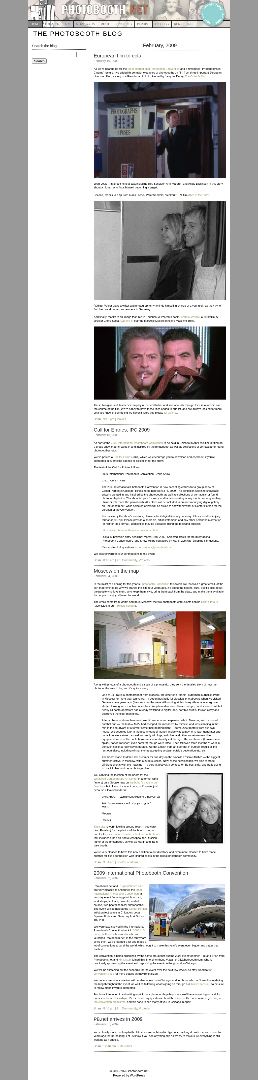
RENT (178, 24)
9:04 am (108, 862)
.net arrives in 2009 (118, 1019)
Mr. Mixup (125, 959)
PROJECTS (124, 24)
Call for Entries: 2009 (122, 430)
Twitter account (200, 984)
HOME (35, 24)
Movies (121, 419)
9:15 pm (108, 419)
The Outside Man (195, 76)
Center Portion (138, 908)
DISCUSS (162, 24)
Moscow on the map (116, 571)
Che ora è (126, 320)
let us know (171, 412)
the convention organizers (109, 1001)
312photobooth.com (131, 886)
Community (129, 560)
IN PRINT (143, 24)
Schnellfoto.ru (209, 601)
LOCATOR (52, 24)
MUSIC (105, 24)
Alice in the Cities (198, 195)
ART (68, 24)
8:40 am (108, 1008)
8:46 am (108, 560)
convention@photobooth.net (155, 547)
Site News (125, 1046)
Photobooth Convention (154, 583)
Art (118, 560)
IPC (189, 24)
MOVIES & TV (85, 24)
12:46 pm (109, 1046)
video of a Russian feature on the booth (134, 834)
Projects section (125, 605)
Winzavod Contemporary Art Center (116, 778)
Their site (99, 826)
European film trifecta (117, 55)
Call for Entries (123, 457)
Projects (144, 560)
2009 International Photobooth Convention (154, 68)
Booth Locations (127, 862)
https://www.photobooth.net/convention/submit (130, 530)
